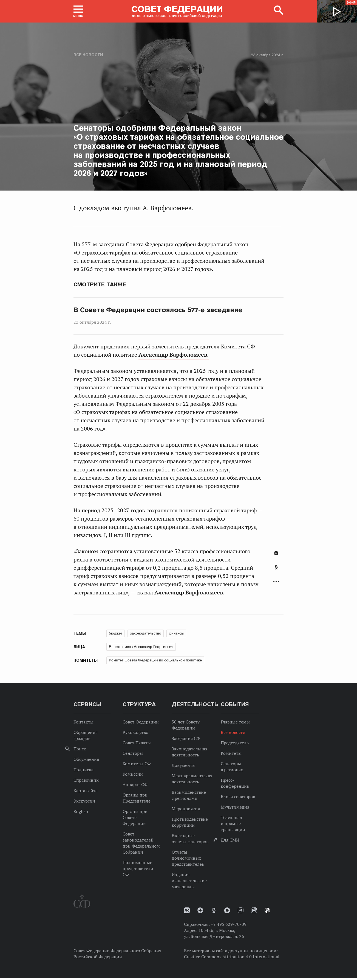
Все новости (88, 54)
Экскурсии (84, 801)
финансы (176, 633)
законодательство (145, 633)
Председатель (235, 742)
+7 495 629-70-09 (228, 924)
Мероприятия (186, 808)
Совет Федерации (141, 722)
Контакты (83, 722)
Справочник (86, 780)
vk (187, 910)
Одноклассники (276, 567)
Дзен (200, 910)
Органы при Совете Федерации (135, 817)
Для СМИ (230, 840)
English (80, 811)
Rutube (254, 910)
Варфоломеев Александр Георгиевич (141, 646)
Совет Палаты (137, 742)
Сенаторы (133, 753)
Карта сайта (85, 790)
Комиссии (133, 774)
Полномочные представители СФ (138, 868)
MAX (227, 910)
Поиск (79, 748)
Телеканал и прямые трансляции (233, 823)
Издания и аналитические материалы (189, 880)
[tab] (276, 570)
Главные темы (235, 722)
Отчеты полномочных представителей (188, 858)
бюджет (115, 633)
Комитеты (231, 753)
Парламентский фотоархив (267, 910)
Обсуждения (86, 759)
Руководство (135, 732)
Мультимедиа (235, 807)
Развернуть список (276, 582)
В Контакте (276, 553)
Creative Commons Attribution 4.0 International (231, 956)
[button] (78, 11)
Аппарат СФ (135, 784)
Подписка (83, 769)
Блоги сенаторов (238, 796)
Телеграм (240, 910)
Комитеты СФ (137, 763)
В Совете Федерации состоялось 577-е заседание (157, 310)
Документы (183, 765)
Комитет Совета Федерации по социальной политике (155, 660)
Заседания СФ (186, 738)
